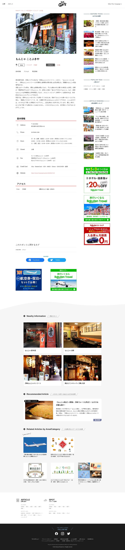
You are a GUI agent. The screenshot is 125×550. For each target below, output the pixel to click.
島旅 (104, 89)
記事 (4, 4)
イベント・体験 (31, 515)
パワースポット (96, 86)
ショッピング (24, 517)
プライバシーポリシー (46, 539)
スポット (10, 4)
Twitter (57, 260)
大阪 (35, 506)
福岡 (39, 506)
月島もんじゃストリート (33, 383)
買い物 (58, 513)
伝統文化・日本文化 (25, 513)
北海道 (22, 506)
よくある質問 (74, 539)
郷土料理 (18, 249)
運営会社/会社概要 (64, 539)
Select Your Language (114, 4)
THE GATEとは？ (35, 539)
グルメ (24, 249)
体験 (54, 513)
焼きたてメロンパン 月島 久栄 (75, 383)
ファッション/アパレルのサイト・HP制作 (50, 540)
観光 (50, 513)
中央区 (35, 65)
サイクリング (88, 86)
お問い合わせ (82, 539)
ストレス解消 (93, 89)
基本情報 (18, 71)
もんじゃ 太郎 (69, 350)
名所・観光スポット (37, 513)
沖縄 (22, 508)
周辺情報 (34, 71)
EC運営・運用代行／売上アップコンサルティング (72, 540)
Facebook (36, 260)
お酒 (104, 86)
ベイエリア (29, 65)
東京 (27, 506)
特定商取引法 (90, 539)
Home (17, 10)
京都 (31, 506)
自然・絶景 (23, 515)
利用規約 (56, 539)
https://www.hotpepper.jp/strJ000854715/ (43, 173)
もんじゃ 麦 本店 (30, 350)
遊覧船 (86, 89)
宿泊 (63, 513)
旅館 (99, 89)
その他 (58, 65)
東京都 (29, 10)
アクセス (26, 71)
